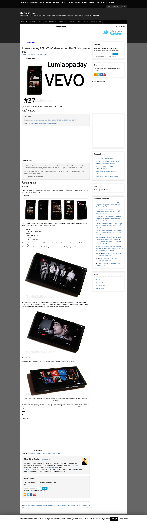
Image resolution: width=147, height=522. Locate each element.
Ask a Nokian (52, 21)
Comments (100, 285)
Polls (100, 21)
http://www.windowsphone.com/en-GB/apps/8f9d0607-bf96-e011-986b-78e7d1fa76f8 (52, 120)
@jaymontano (75, 465)
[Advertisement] (61, 32)
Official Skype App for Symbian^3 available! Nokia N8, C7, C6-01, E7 (108, 204)
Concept (48, 2)
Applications (34, 2)
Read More (123, 519)
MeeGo (84, 2)
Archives (96, 190)
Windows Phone (94, 2)
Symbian (77, 2)
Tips (46, 21)
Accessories (24, 2)
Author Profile (46, 459)
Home (22, 21)
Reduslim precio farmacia (103, 230)
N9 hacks (104, 2)
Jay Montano (25, 54)
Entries (99, 282)
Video (49, 453)
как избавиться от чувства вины (105, 203)
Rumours (56, 2)
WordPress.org (100, 288)
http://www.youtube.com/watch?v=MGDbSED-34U (43, 123)
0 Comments (43, 54)
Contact (40, 21)
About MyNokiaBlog (31, 21)
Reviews (63, 2)
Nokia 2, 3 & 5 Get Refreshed (104, 158)
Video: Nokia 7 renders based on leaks (107, 176)
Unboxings (94, 21)
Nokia (42, 2)
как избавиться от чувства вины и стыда (108, 210)
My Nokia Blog (28, 13)
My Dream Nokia (62, 21)
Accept (114, 519)
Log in (98, 279)
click (74, 469)
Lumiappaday (72, 21)
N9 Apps (111, 2)
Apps (79, 21)
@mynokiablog (54, 467)
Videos (70, 2)
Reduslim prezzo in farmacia (104, 224)
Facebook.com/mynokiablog (33, 469)
